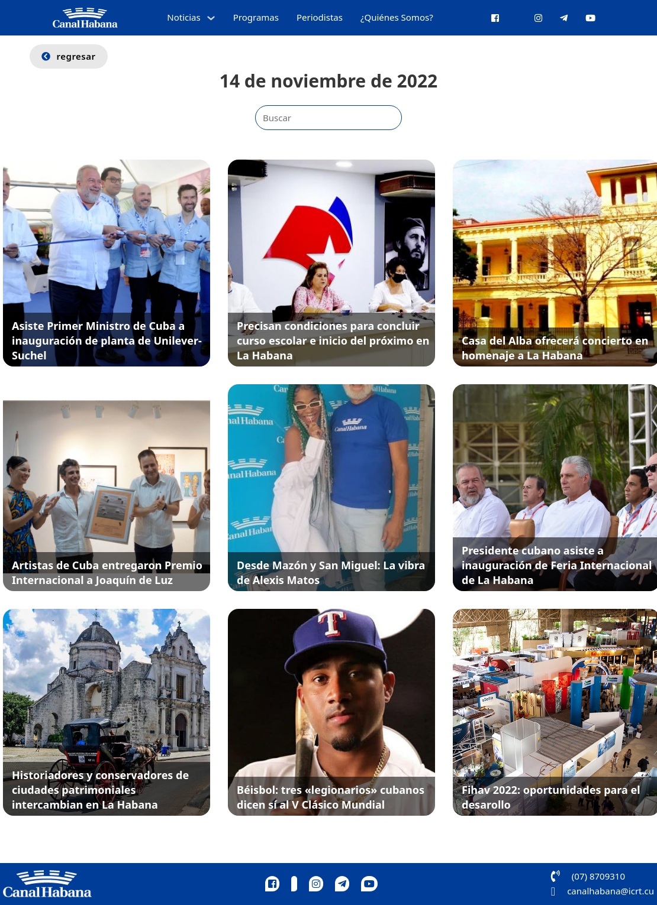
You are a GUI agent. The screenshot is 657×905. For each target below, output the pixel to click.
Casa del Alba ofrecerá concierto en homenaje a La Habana (555, 347)
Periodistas (320, 17)
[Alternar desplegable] (211, 18)
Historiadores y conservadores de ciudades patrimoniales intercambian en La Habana (100, 790)
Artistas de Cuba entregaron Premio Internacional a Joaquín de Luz (107, 572)
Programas (256, 17)
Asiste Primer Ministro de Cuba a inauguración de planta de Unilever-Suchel (107, 340)
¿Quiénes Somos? (396, 17)
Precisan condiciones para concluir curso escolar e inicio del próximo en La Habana (333, 340)
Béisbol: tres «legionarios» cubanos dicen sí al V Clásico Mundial (330, 797)
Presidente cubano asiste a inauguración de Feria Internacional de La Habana (557, 565)
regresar (68, 56)
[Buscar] (328, 117)
